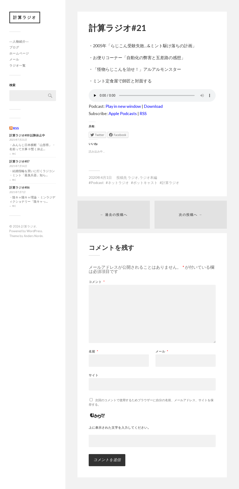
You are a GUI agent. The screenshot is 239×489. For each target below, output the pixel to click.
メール (14, 59)
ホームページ (19, 53)
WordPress (34, 231)
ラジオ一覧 (17, 65)
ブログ (14, 47)
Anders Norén (33, 236)
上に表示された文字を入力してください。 (120, 427)
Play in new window (123, 106)
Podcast (97, 182)
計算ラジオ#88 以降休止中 (27, 135)
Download (153, 106)
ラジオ (133, 177)
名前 (93, 351)
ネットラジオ (118, 182)
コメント (97, 281)
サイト (93, 375)
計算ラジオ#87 (19, 161)
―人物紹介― (19, 41)
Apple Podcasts (123, 113)
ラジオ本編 (148, 177)
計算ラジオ (24, 17)
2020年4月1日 (100, 177)
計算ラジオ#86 (19, 187)
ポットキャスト (145, 182)
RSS (16, 128)
